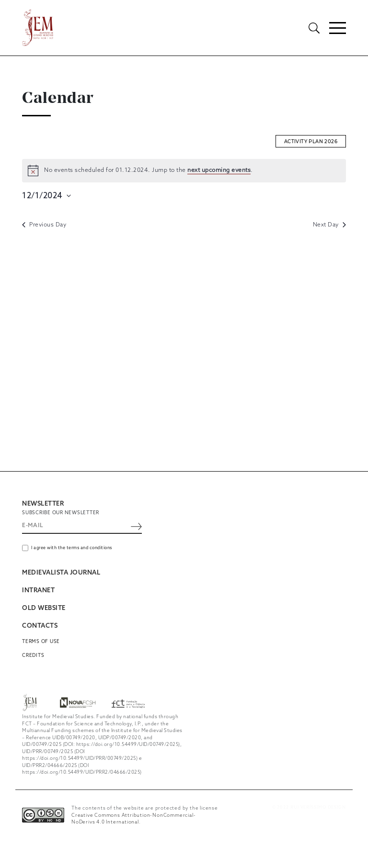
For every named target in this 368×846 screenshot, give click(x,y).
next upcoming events (219, 171)
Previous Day (44, 225)
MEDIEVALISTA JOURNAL (61, 573)
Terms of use (41, 642)
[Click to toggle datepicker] (46, 196)
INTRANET (38, 591)
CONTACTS (40, 626)
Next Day (329, 225)
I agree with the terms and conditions (71, 548)
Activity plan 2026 (310, 141)
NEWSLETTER (43, 504)
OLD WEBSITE (44, 608)
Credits (33, 655)
